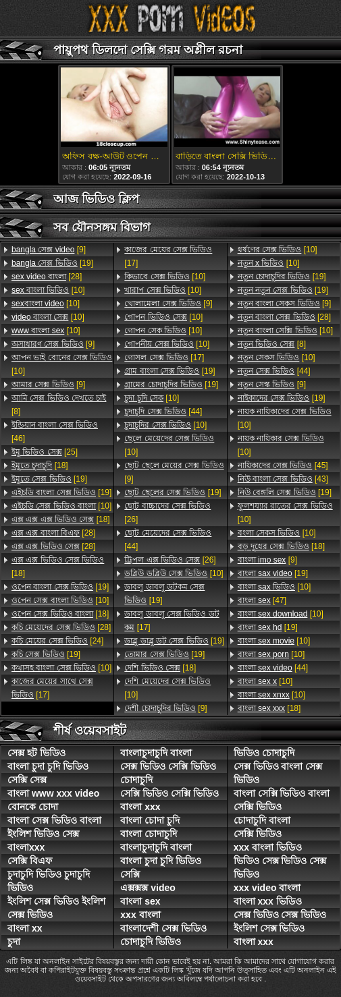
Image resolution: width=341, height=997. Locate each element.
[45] (283, 465)
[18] (39, 465)
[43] (283, 479)
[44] (163, 411)
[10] (48, 290)
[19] (52, 263)
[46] (54, 431)
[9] (48, 249)
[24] (57, 641)
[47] (262, 600)
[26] (167, 512)
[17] (52, 688)
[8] (58, 404)
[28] (46, 276)
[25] (44, 452)
